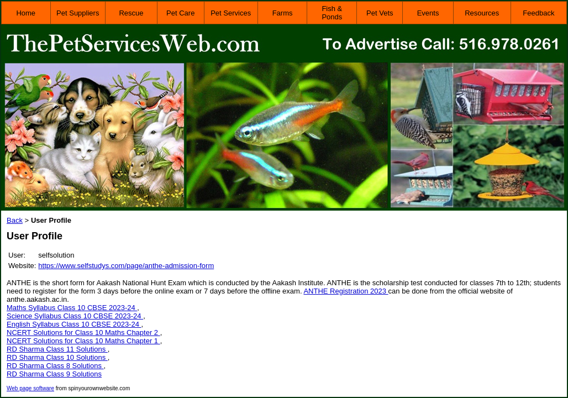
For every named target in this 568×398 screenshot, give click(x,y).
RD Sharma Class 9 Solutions (54, 374)
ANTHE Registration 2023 (345, 291)
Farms (282, 13)
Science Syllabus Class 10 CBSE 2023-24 (75, 316)
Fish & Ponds (332, 12)
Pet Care (180, 13)
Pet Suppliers (77, 13)
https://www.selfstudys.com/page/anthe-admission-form (126, 265)
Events (428, 13)
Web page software (30, 388)
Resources (482, 13)
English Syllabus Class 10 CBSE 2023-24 (74, 324)
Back (15, 220)
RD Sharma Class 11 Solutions (57, 349)
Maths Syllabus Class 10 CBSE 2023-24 (72, 307)
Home (25, 13)
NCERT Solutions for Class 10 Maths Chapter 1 (83, 341)
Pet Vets (379, 13)
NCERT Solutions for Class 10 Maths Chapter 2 (83, 332)
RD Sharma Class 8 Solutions (55, 366)
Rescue (131, 13)
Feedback (538, 13)
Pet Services (231, 13)
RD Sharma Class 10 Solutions (57, 357)
